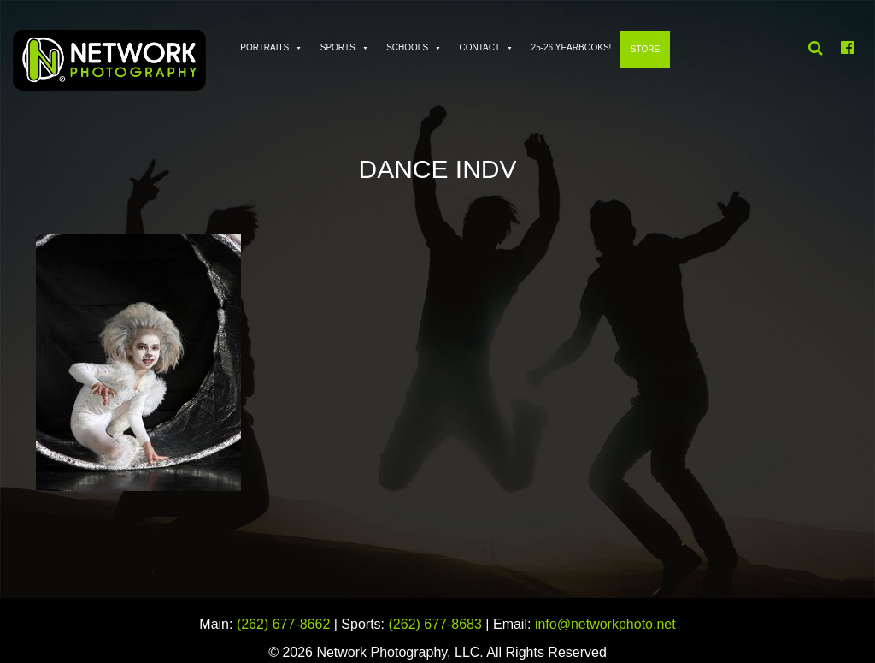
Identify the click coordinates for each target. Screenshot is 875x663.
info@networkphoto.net (605, 624)
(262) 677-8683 (435, 624)
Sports (337, 47)
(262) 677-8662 (283, 624)
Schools (407, 47)
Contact (480, 47)
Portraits (264, 47)
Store (645, 49)
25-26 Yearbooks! (571, 47)
